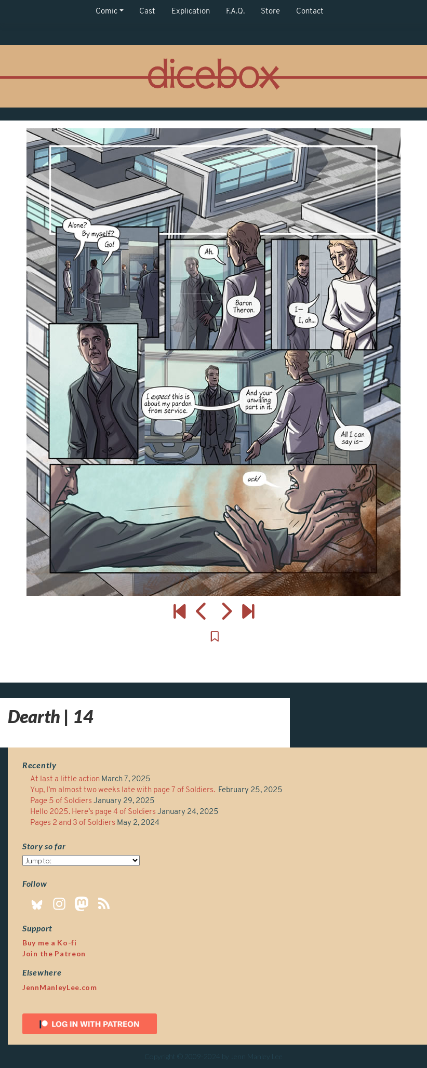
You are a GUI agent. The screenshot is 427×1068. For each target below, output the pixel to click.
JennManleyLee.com (59, 987)
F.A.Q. (235, 12)
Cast (147, 12)
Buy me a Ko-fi (49, 942)
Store (270, 12)
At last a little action (65, 779)
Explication (190, 12)
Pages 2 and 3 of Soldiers (72, 823)
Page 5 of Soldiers (61, 801)
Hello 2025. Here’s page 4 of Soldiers (93, 812)
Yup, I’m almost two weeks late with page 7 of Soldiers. (123, 790)
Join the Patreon (54, 953)
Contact (310, 12)
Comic (106, 12)
